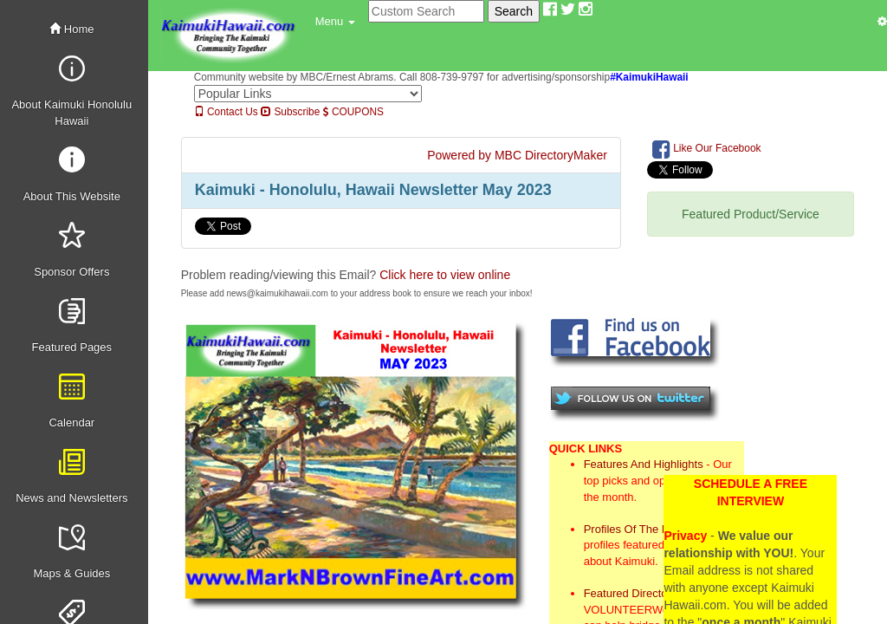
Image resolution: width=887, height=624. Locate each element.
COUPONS (353, 112)
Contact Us (226, 112)
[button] (335, 21)
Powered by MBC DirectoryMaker (517, 155)
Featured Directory (630, 593)
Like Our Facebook (706, 149)
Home (71, 29)
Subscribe (290, 112)
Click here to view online (444, 275)
